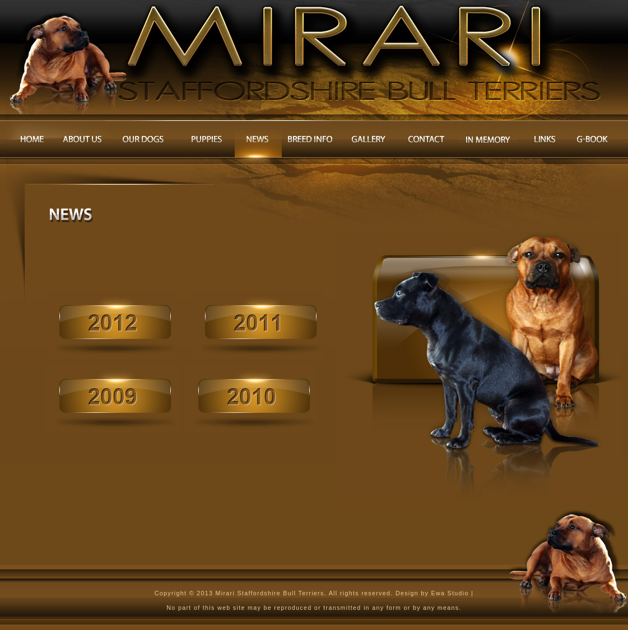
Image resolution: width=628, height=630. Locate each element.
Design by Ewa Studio (433, 593)
